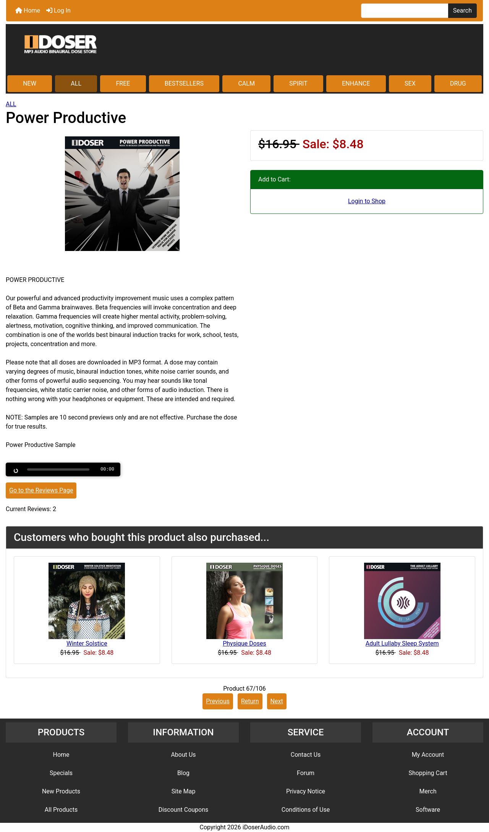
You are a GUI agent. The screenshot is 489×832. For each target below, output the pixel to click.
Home (27, 10)
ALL (76, 83)
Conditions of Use (306, 809)
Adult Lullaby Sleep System (402, 643)
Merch (428, 791)
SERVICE (306, 732)
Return (250, 701)
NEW (29, 83)
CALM (246, 83)
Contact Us (306, 754)
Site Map (184, 791)
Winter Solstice (86, 643)
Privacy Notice (305, 791)
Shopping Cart (427, 773)
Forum (305, 773)
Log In (58, 10)
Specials (61, 773)
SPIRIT (298, 83)
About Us (183, 754)
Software (428, 809)
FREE (123, 83)
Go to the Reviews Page (41, 490)
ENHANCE (356, 83)
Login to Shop (366, 201)
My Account (428, 754)
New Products (61, 791)
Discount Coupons (184, 809)
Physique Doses (244, 643)
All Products (61, 809)
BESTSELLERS (184, 83)
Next (276, 701)
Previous (218, 701)
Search (462, 10)
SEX (410, 83)
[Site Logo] (244, 50)
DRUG (458, 83)
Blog (183, 773)
